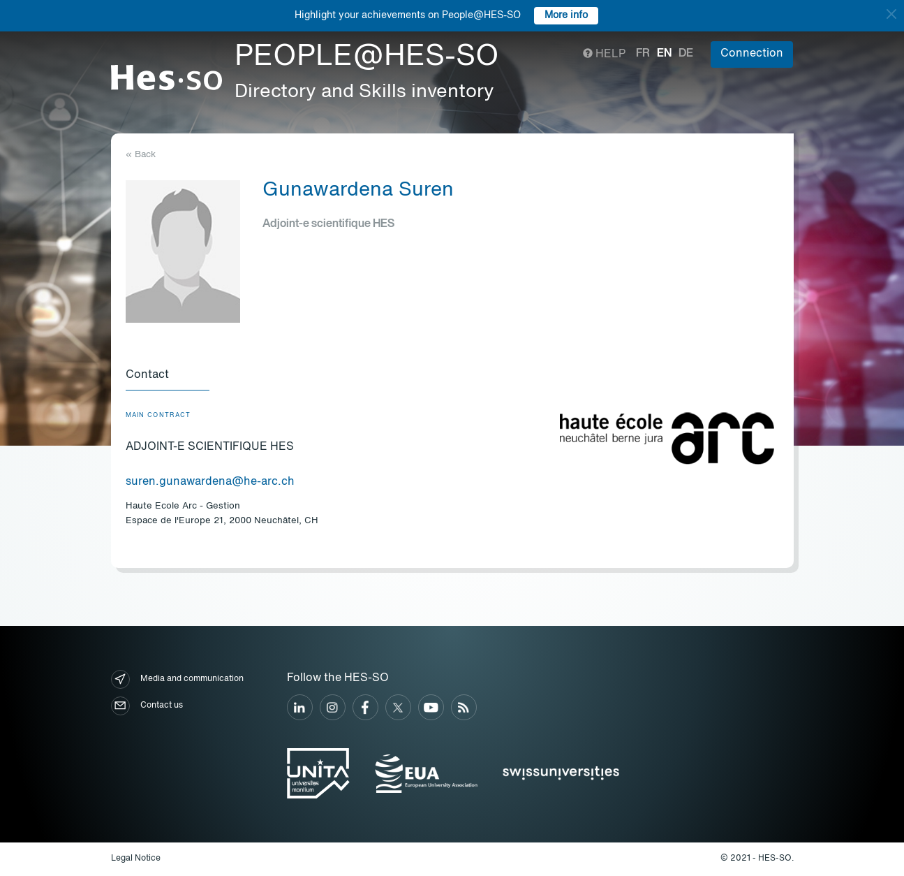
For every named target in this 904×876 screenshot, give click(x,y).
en (664, 53)
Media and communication (177, 679)
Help (604, 54)
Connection (751, 53)
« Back (141, 154)
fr (643, 53)
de (686, 53)
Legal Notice (136, 858)
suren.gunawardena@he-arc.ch (210, 482)
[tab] (167, 376)
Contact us (147, 705)
